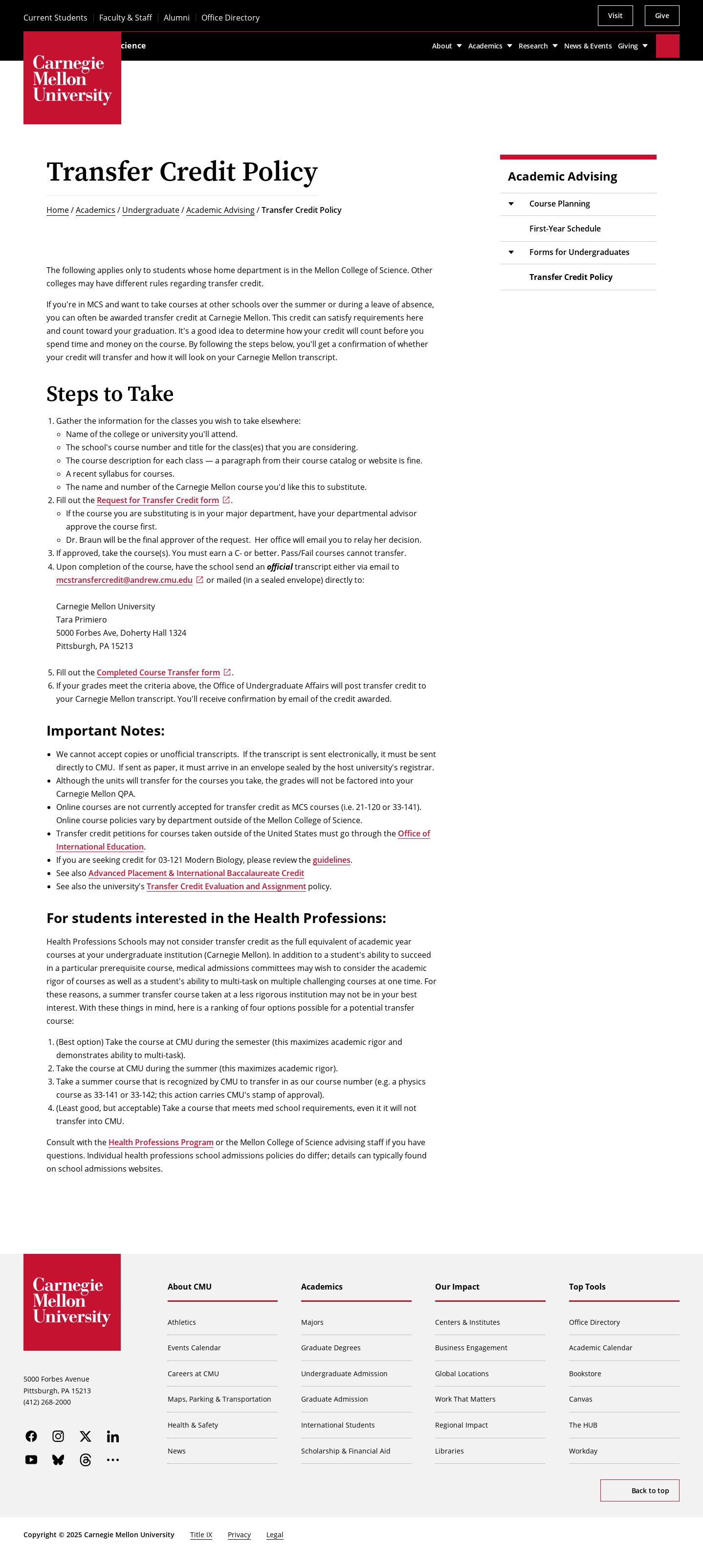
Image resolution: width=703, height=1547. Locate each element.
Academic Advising (220, 204)
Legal (275, 1529)
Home (57, 204)
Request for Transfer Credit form (158, 494)
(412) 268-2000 (47, 1397)
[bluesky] (59, 1455)
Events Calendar (194, 1341)
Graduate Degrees (332, 1341)
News (177, 1445)
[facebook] (31, 1431)
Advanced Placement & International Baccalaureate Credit (196, 867)
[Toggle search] (668, 43)
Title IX (201, 1529)
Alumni (177, 18)
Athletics (182, 1316)
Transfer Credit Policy (302, 204)
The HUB (584, 1419)
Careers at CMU (194, 1367)
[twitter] (86, 1431)
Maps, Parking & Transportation (220, 1393)
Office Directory (230, 18)
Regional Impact (462, 1419)
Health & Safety (193, 1419)
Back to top (650, 1484)
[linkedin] (113, 1431)
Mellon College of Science (181, 42)
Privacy (239, 1529)
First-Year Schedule (565, 222)
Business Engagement (472, 1341)
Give (662, 15)
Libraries (450, 1445)
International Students (339, 1419)
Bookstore (586, 1367)
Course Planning (559, 197)
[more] (113, 1455)
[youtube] (31, 1455)
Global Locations (462, 1367)
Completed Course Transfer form (158, 666)
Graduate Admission (335, 1393)
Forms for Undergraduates (579, 246)
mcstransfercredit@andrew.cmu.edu (124, 574)
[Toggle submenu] (511, 198)
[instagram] (59, 1431)
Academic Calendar (601, 1341)
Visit (615, 15)
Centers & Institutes (468, 1316)
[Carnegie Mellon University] (72, 80)
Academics (95, 204)
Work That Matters (466, 1393)
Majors (313, 1316)
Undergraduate (150, 204)
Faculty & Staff (125, 18)
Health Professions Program (161, 1136)
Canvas (581, 1393)
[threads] (86, 1455)
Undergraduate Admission (345, 1367)
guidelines (332, 854)
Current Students (55, 18)
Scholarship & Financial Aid (347, 1445)
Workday (584, 1445)
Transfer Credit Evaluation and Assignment (226, 880)
